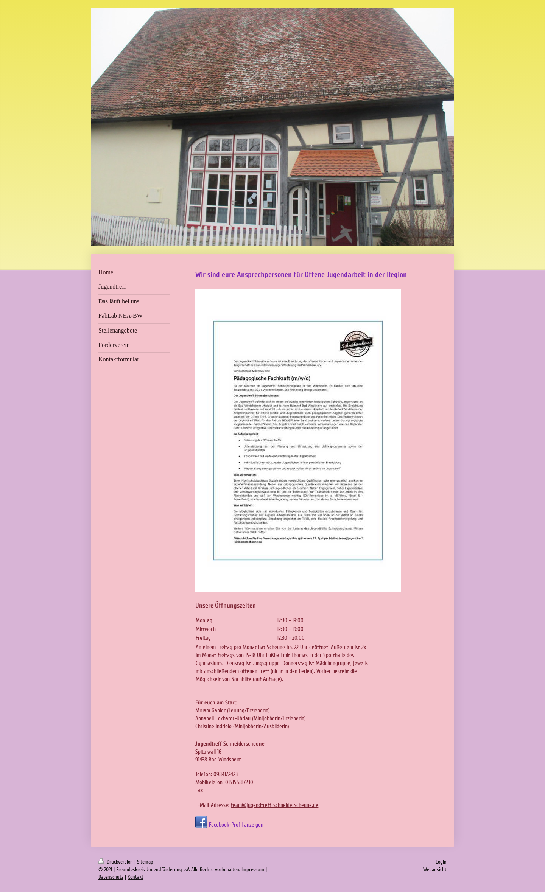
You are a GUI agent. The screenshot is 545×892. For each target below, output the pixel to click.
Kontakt (135, 877)
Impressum (252, 869)
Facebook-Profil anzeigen (236, 824)
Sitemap (145, 862)
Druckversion (116, 862)
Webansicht (435, 869)
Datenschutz (110, 877)
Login (441, 862)
